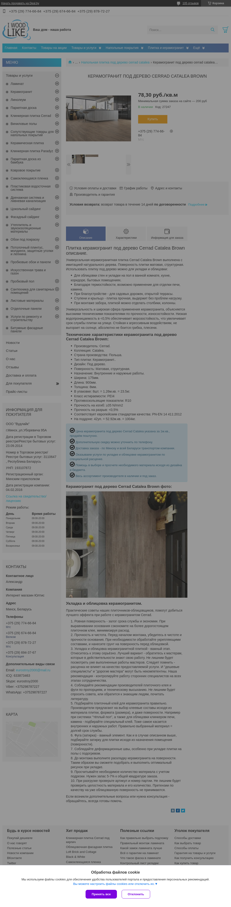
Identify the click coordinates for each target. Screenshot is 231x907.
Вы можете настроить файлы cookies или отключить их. (114, 884)
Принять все (101, 894)
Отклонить (136, 894)
